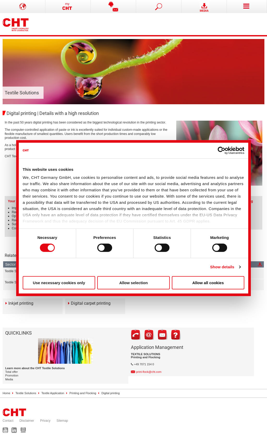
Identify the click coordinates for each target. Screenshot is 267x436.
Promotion (11, 375)
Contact (8, 420)
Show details (222, 267)
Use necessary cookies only (59, 283)
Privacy (45, 420)
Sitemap (62, 420)
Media (9, 379)
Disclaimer (27, 420)
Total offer (11, 371)
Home (6, 393)
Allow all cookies (208, 283)
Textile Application (52, 393)
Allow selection (133, 283)
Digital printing (110, 393)
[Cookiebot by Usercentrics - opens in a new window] (221, 150)
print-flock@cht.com (148, 371)
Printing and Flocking (82, 393)
